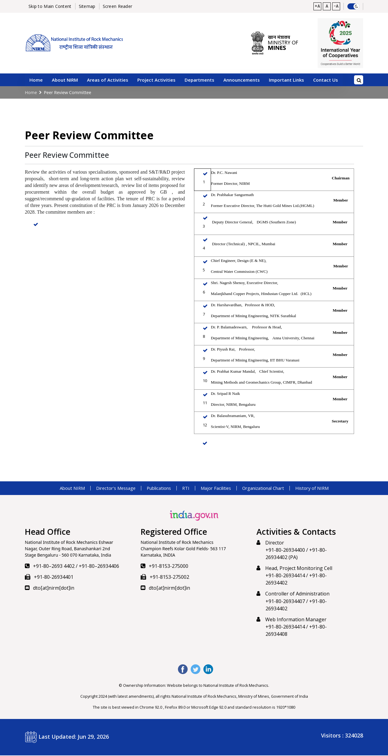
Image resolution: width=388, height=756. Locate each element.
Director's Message (108, 488)
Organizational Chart (269, 488)
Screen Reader (117, 7)
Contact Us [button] (325, 80)
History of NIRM (323, 488)
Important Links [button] (286, 80)
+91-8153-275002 (169, 577)
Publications (156, 488)
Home (36, 80)
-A (336, 7)
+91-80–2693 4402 (54, 566)
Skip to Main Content (50, 7)
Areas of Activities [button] (107, 80)
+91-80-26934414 (285, 576)
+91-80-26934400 (285, 550)
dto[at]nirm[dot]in (53, 588)
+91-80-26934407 (285, 601)
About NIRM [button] (65, 80)
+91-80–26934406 (99, 566)
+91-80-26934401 (53, 577)
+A (316, 7)
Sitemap (87, 7)
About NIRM (61, 488)
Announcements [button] (241, 80)
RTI (185, 488)
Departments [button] (199, 80)
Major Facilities (217, 488)
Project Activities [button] (156, 80)
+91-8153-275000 (168, 566)
